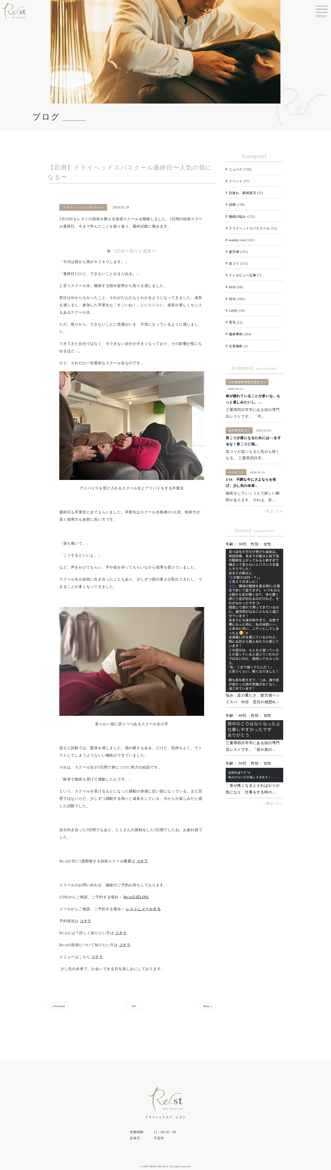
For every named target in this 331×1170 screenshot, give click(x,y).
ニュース (236, 169)
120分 (233, 310)
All (134, 1006)
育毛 (232, 322)
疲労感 (234, 252)
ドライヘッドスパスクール (249, 228)
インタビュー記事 (242, 275)
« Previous (58, 1006)
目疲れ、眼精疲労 (242, 193)
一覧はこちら (273, 511)
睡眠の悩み (237, 216)
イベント (236, 181)
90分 (232, 299)
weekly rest (237, 240)
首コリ (234, 263)
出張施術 (236, 346)
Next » (207, 1006)
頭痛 (232, 204)
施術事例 (236, 334)
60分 (232, 287)
